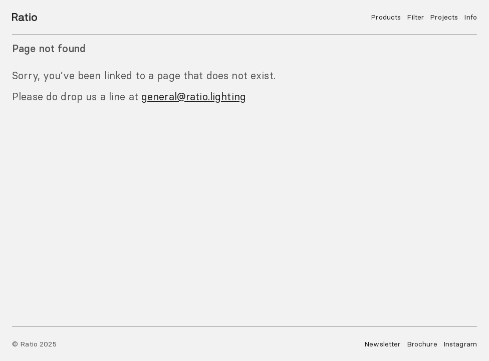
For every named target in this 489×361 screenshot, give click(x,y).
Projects (444, 17)
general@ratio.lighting (193, 96)
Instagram (460, 343)
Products (386, 17)
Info (470, 17)
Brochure (422, 343)
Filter (415, 17)
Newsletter (382, 343)
